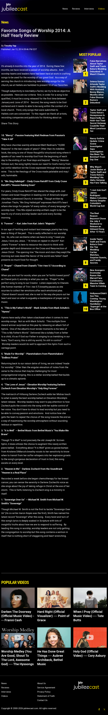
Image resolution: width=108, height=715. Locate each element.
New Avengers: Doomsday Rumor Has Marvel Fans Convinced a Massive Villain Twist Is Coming (98, 278)
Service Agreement (46, 687)
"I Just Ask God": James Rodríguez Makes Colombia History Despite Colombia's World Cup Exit (98, 198)
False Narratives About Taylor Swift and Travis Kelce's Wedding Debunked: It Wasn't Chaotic (98, 67)
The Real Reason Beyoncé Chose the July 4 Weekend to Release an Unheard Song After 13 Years (98, 222)
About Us (41, 683)
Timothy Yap (10, 45)
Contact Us (42, 700)
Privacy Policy (43, 692)
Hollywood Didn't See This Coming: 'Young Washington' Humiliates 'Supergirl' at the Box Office (98, 301)
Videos (101, 8)
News (65, 8)
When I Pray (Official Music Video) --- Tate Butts (88, 616)
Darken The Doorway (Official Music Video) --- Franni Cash (17, 616)
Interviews (89, 8)
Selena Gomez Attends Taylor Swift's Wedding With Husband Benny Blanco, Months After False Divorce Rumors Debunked (98, 92)
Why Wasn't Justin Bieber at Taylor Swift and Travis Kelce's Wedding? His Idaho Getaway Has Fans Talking (98, 175)
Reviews (76, 8)
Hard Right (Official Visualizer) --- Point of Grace (53, 616)
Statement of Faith (46, 696)
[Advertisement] (90, 40)
